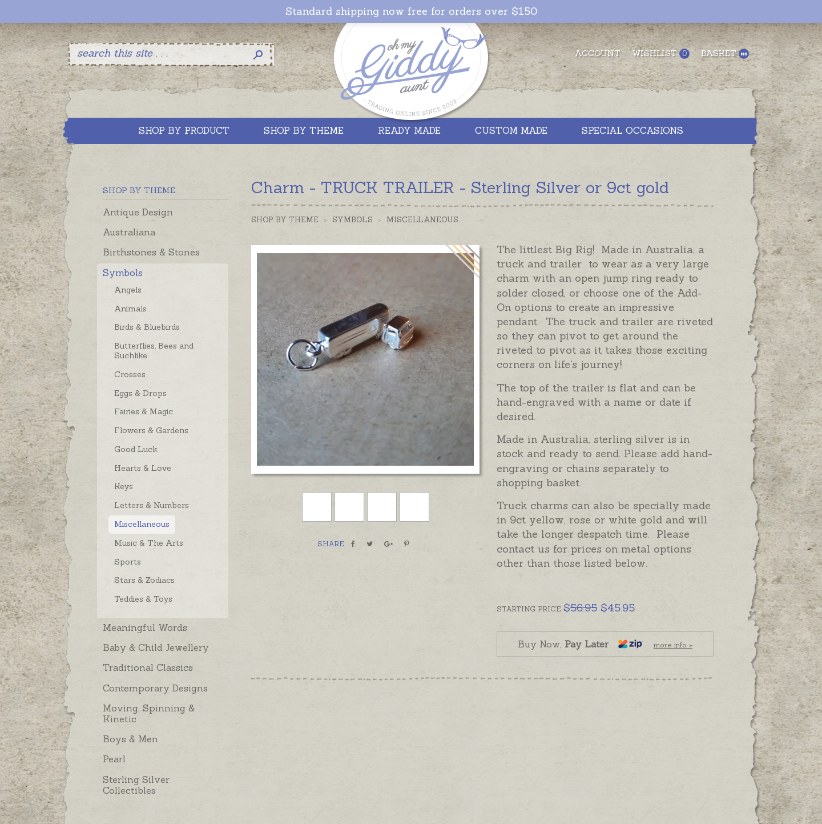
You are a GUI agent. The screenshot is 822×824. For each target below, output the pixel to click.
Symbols (123, 272)
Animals (130, 308)
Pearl (114, 759)
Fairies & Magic (143, 411)
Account (597, 53)
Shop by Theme (285, 220)
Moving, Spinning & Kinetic (149, 713)
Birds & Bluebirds (147, 327)
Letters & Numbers (151, 505)
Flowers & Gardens (151, 430)
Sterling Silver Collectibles (136, 785)
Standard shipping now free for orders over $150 (411, 11)
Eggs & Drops (140, 393)
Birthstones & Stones (151, 252)
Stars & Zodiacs (144, 580)
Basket (725, 53)
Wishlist (661, 53)
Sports (127, 562)
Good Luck (136, 449)
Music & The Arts (148, 543)
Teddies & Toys (143, 599)
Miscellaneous (142, 524)
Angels (128, 290)
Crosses (130, 374)
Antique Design (138, 212)
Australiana (129, 232)
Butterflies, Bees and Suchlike (154, 351)
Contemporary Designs (155, 688)
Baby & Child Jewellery (156, 647)
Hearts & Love (142, 468)
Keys (123, 486)
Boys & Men (130, 739)
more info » (673, 645)
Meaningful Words (145, 627)
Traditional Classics (148, 667)
